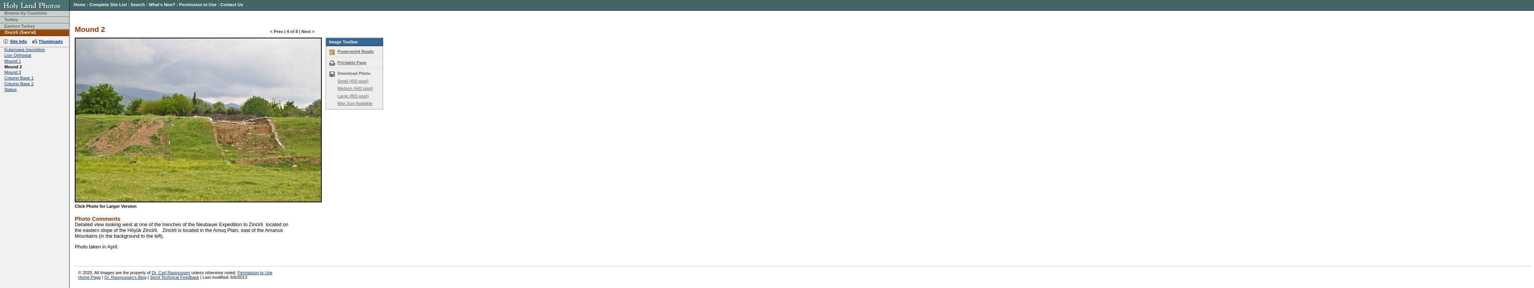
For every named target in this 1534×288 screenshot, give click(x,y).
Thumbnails (51, 41)
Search (138, 4)
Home (80, 4)
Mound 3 (12, 72)
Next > (307, 31)
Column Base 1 (19, 78)
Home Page (89, 277)
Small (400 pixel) (353, 81)
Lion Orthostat (17, 55)
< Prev (276, 31)
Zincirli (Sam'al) (20, 32)
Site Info (18, 41)
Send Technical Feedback (174, 277)
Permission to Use (198, 4)
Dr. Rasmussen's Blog (125, 277)
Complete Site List (108, 4)
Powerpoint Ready (355, 51)
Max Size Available (354, 103)
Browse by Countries (25, 13)
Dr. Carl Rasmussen (171, 272)
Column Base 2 (19, 83)
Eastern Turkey (19, 26)
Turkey (11, 19)
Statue (10, 89)
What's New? (162, 4)
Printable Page (352, 62)
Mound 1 (12, 61)
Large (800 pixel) (353, 96)
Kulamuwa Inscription (24, 49)
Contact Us (232, 4)
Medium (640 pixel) (355, 88)
